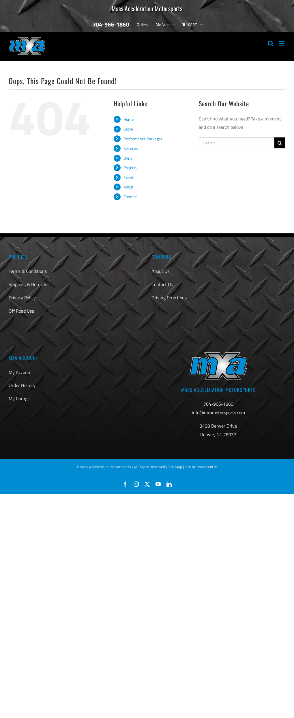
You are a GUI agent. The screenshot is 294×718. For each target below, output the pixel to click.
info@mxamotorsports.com (218, 412)
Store (128, 129)
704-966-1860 (218, 403)
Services (130, 148)
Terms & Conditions (28, 271)
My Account (20, 372)
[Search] (279, 142)
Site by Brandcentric (201, 467)
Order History (22, 385)
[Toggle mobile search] (271, 43)
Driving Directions (169, 297)
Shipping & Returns (28, 284)
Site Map (175, 467)
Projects (130, 168)
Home (128, 119)
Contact (130, 197)
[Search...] (236, 142)
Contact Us (162, 284)
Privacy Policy (22, 297)
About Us (160, 271)
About (128, 187)
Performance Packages (143, 139)
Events (129, 177)
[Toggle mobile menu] (282, 43)
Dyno (127, 158)
